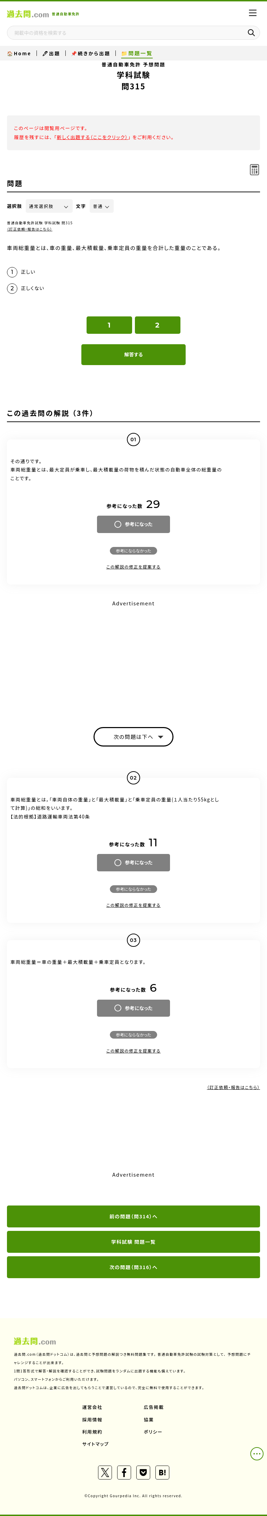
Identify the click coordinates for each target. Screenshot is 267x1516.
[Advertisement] (133, 657)
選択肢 (14, 206)
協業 (149, 1419)
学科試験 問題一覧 (133, 1241)
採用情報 (92, 1419)
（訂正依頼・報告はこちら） (29, 229)
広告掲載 (154, 1407)
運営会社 (92, 1407)
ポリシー (153, 1431)
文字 (81, 206)
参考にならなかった (133, 551)
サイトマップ (95, 1444)
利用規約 (92, 1431)
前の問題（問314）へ (134, 1216)
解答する (133, 354)
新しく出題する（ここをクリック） (92, 137)
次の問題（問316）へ (134, 1267)
